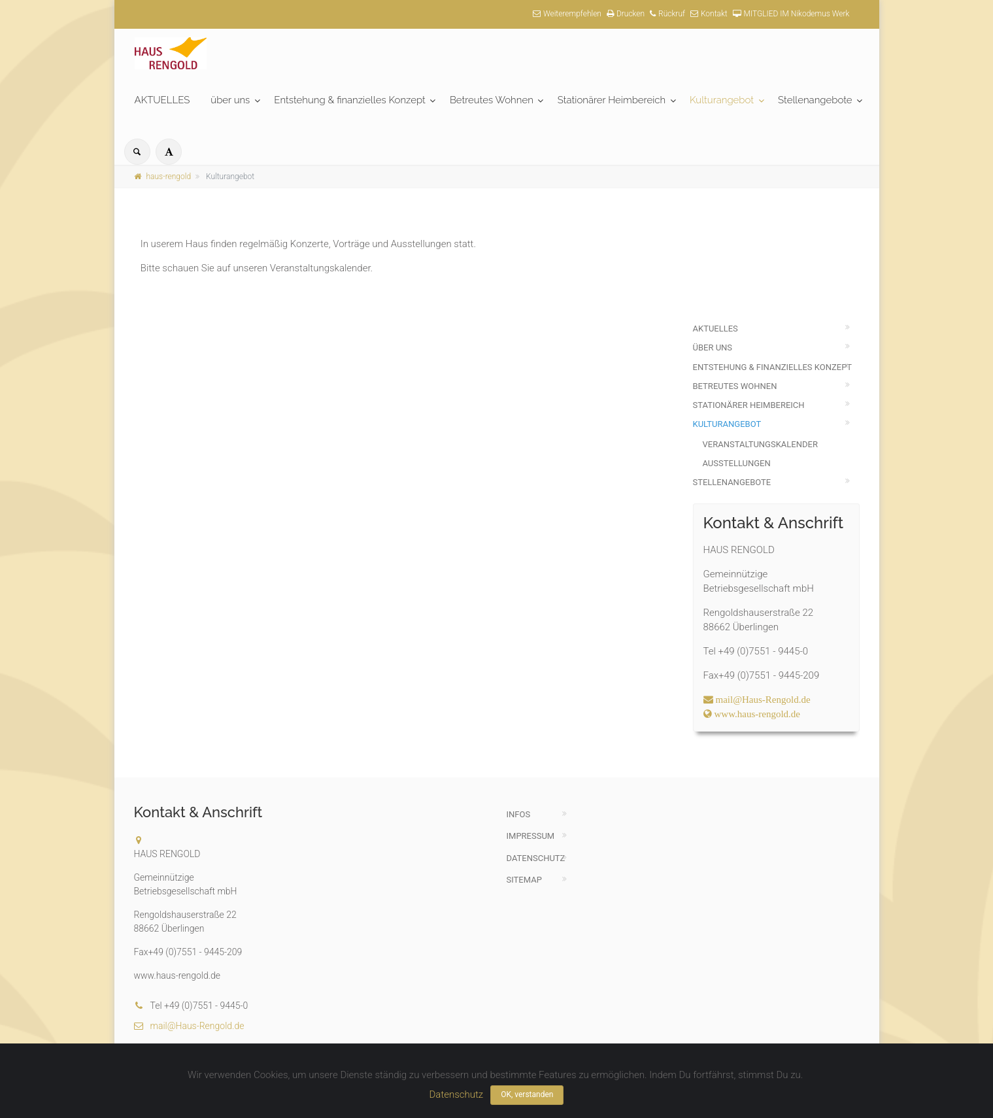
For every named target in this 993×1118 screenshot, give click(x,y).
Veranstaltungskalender (760, 444)
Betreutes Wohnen (491, 100)
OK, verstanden (527, 1094)
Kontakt (709, 13)
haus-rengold (163, 176)
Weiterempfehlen (567, 13)
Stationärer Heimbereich (611, 100)
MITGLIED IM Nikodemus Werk (791, 13)
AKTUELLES (162, 100)
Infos (519, 814)
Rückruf (667, 13)
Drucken (626, 13)
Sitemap (524, 880)
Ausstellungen (737, 463)
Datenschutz (536, 858)
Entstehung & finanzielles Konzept (350, 100)
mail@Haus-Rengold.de (189, 1026)
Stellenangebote (815, 100)
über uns (230, 100)
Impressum (531, 836)
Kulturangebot (722, 100)
